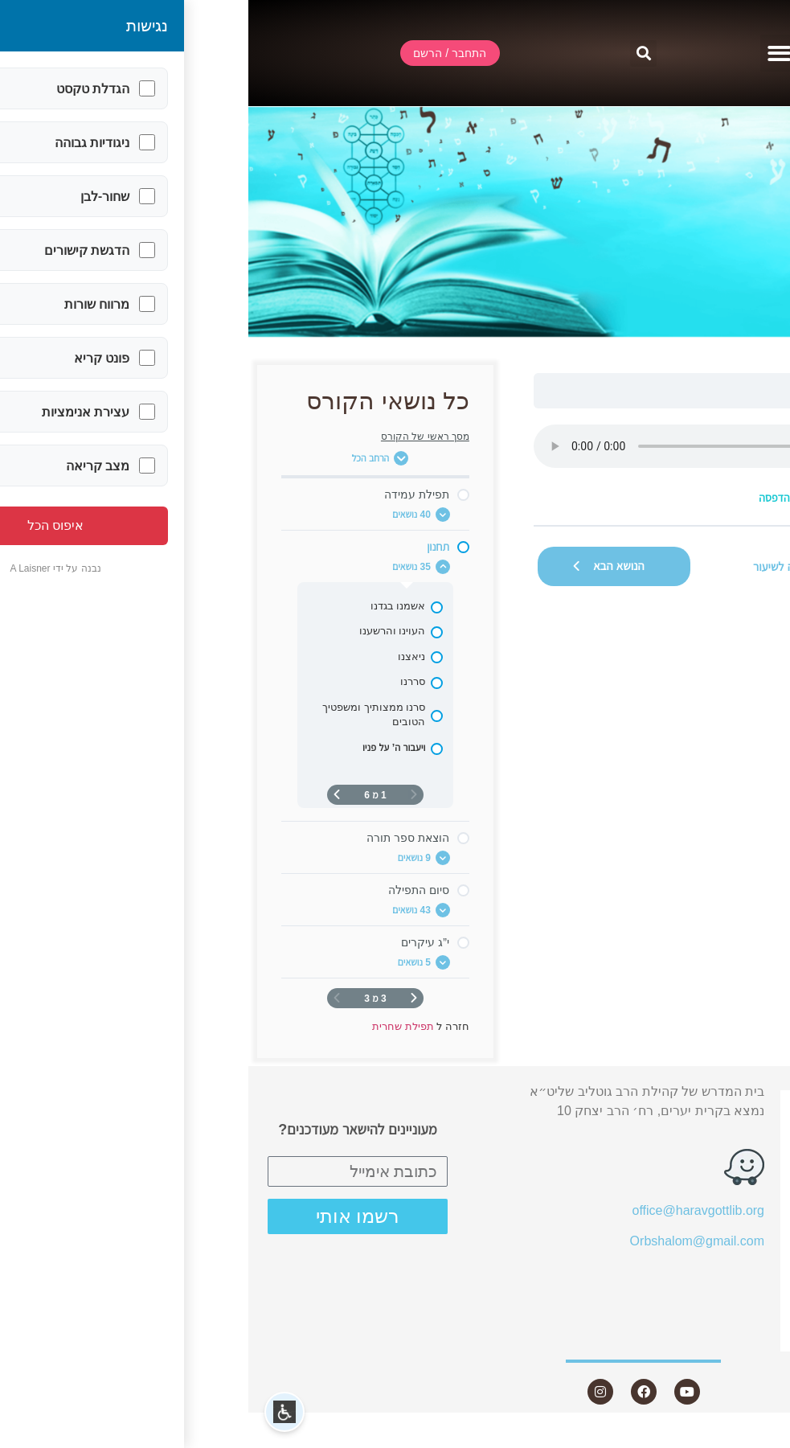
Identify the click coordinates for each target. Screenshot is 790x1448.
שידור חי (734, 1132)
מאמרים (734, 1221)
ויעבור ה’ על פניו (613, 390)
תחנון (677, 390)
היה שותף (730, 1307)
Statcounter (757, 1438)
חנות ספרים (715, 1278)
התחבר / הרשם (713, 1104)
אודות (733, 1162)
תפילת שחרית (734, 390)
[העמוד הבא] (88, 795)
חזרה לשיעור (534, 566)
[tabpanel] (533, 467)
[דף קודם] (165, 998)
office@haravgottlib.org (450, 1210)
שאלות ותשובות (712, 1249)
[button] (531, 53)
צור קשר (724, 1337)
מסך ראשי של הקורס (177, 436)
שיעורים (726, 1192)
